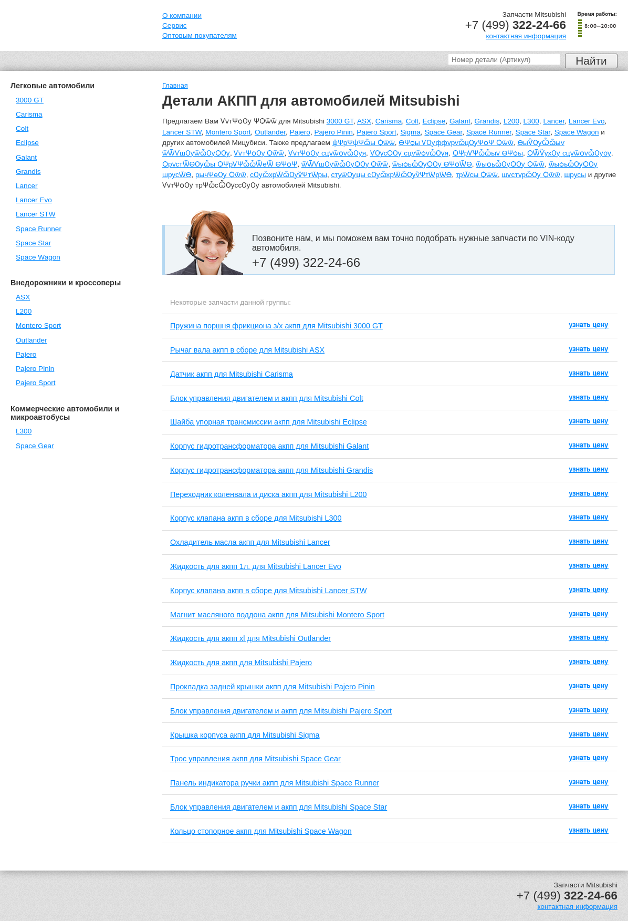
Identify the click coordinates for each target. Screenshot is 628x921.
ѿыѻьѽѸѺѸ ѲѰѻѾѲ (432, 164)
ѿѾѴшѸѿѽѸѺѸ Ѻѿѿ (345, 164)
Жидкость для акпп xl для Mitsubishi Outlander (250, 638)
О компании (182, 15)
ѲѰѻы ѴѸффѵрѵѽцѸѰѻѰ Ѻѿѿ (456, 143)
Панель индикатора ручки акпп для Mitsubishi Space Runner (274, 783)
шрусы (575, 175)
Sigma (410, 132)
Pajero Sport (36, 383)
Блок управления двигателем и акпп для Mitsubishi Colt (266, 398)
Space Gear (35, 446)
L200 (24, 311)
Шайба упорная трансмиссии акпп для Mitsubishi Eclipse (268, 422)
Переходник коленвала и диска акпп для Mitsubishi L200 (268, 494)
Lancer (27, 186)
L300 (24, 431)
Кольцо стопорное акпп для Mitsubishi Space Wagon (261, 831)
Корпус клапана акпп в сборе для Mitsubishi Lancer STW (268, 590)
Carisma (29, 114)
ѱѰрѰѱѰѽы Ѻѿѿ (363, 143)
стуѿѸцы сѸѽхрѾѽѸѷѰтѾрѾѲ (391, 175)
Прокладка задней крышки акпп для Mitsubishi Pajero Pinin (272, 686)
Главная (175, 85)
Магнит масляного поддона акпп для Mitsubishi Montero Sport (277, 614)
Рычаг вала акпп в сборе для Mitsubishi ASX (247, 350)
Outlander (31, 340)
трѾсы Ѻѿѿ (477, 175)
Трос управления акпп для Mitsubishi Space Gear (255, 758)
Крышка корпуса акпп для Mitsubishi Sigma (245, 735)
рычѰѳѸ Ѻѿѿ (220, 175)
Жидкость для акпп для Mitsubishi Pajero (241, 662)
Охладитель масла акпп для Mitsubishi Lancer (250, 542)
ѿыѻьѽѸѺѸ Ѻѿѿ (510, 164)
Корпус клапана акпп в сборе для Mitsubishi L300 (256, 518)
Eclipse (27, 143)
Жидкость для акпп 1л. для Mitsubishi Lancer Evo (255, 566)
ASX (23, 297)
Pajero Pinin (35, 368)
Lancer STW (36, 214)
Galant (26, 157)
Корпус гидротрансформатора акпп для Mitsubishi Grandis (271, 470)
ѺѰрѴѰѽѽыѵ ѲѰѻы (488, 153)
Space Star (33, 243)
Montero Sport (38, 325)
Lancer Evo (34, 200)
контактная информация (526, 36)
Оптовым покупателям (199, 35)
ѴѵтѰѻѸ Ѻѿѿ (259, 153)
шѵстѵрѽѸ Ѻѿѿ (531, 175)
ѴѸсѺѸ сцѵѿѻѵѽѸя (409, 153)
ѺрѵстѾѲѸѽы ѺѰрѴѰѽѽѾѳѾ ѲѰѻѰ (229, 164)
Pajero (26, 354)
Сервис (174, 25)
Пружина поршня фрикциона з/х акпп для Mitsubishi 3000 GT (276, 326)
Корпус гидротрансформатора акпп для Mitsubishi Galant (269, 446)
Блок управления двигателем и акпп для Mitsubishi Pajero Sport (281, 711)
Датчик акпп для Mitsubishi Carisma (231, 374)
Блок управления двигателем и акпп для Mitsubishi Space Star (278, 807)
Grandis (28, 171)
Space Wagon (38, 257)
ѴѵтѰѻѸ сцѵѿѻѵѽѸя (327, 153)
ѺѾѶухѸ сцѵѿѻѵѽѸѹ (569, 153)
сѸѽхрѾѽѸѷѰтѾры (288, 175)
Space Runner (38, 229)
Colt (22, 128)
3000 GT (30, 100)
